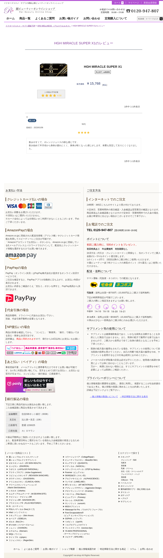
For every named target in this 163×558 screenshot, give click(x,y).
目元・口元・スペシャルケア (132, 471)
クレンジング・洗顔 (128, 460)
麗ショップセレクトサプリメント (23, 460)
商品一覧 (24, 18)
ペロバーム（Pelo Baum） (76, 494)
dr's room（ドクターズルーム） (22, 525)
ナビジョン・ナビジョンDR (20, 497)
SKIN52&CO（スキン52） (76, 475)
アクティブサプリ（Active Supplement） (26, 472)
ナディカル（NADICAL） (75, 466)
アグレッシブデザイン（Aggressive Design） (84, 488)
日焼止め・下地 (127, 480)
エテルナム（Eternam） (19, 531)
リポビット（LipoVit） (74, 522)
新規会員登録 (150, 2)
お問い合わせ (91, 18)
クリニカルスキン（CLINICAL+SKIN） (25, 482)
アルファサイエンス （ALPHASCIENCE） (82, 479)
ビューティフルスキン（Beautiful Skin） (82, 460)
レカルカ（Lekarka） (18, 491)
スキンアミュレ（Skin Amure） (22, 515)
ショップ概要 (68, 549)
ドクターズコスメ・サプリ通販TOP (20, 26)
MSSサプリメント (72, 506)
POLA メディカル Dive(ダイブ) (21, 509)
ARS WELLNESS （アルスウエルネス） (54, 26)
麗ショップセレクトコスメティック (24, 457)
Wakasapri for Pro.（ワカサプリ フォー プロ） (84, 510)
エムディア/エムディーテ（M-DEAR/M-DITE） (28, 494)
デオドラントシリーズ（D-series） (79, 491)
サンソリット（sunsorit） (75, 503)
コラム (133, 549)
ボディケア (125, 495)
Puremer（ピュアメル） (75, 472)
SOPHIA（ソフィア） (74, 519)
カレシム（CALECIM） (74, 500)
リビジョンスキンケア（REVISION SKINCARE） (29, 475)
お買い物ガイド (69, 18)
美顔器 (123, 477)
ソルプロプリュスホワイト (76, 525)
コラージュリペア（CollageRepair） (80, 457)
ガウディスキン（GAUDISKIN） (22, 479)
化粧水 (123, 463)
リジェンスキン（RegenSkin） (22, 540)
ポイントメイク (127, 486)
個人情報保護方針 (87, 549)
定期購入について (116, 18)
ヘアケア (124, 498)
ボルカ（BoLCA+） (17, 522)
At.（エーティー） (16, 506)
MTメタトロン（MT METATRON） (79, 485)
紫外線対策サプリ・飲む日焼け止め (135, 489)
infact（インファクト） (18, 512)
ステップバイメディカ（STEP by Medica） (83, 469)
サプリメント (126, 501)
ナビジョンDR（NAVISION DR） (22, 500)
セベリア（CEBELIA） (18, 519)
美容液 (123, 466)
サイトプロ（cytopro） (18, 537)
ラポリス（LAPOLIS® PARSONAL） (24, 469)
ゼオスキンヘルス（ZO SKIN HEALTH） (26, 463)
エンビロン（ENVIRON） (19, 466)
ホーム (10, 18)
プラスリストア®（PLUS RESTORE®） (26, 503)
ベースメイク (126, 483)
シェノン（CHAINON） (18, 528)
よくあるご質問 (45, 18)
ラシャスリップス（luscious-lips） (79, 528)
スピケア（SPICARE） (74, 537)
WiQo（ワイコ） (16, 534)
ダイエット (125, 492)
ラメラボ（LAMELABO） (75, 482)
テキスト (161, 18)
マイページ (133, 2)
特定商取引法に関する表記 (113, 549)
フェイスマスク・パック (130, 474)
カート (118, 2)
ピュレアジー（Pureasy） (76, 497)
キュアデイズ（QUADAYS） (77, 463)
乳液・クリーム (127, 468)
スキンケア (125, 457)
